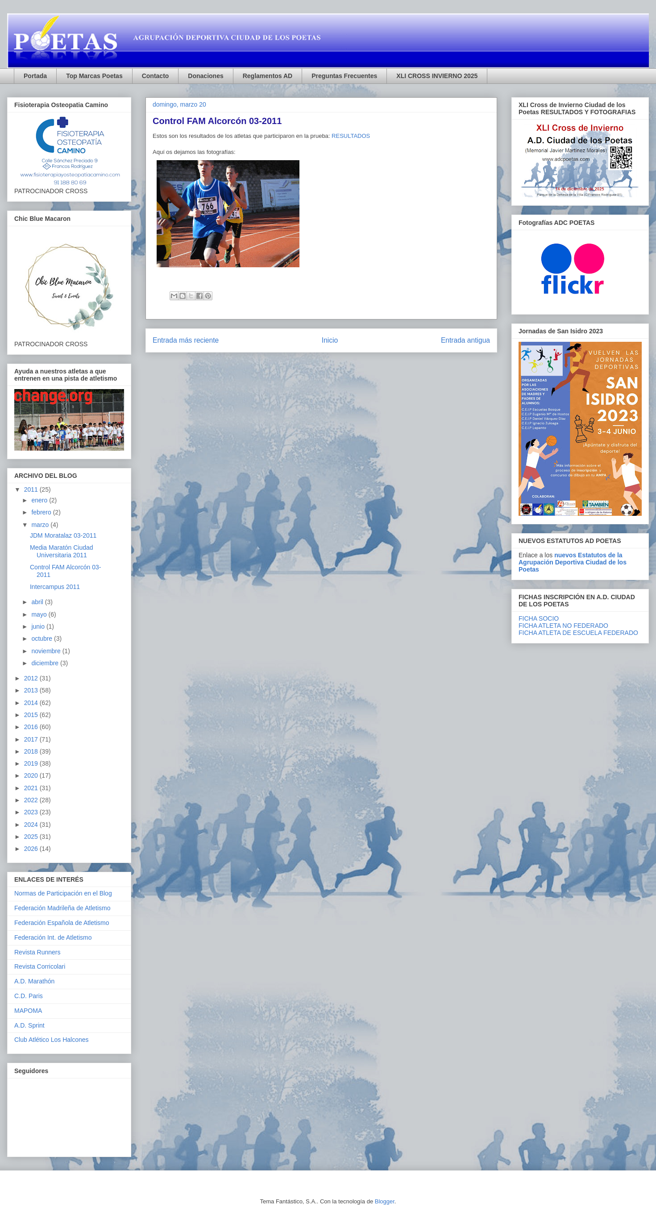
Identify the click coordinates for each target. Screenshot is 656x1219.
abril (38, 601)
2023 (32, 812)
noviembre (46, 651)
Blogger (384, 1201)
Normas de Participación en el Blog (63, 893)
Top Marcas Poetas (94, 75)
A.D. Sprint (29, 1025)
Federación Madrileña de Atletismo (62, 908)
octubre (42, 638)
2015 (32, 714)
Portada (35, 75)
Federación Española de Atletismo (61, 922)
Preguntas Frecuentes (344, 75)
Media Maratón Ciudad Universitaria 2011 (61, 551)
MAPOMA (28, 1010)
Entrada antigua (465, 340)
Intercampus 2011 (55, 586)
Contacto (155, 75)
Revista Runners (37, 952)
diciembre (45, 663)
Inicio (330, 340)
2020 (32, 775)
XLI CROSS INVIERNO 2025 (436, 75)
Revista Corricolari (39, 966)
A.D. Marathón (34, 981)
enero (40, 500)
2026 (32, 848)
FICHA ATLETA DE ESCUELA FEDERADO (578, 632)
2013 (32, 690)
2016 (32, 726)
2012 (32, 678)
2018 (32, 751)
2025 (32, 836)
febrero (42, 512)
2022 (32, 800)
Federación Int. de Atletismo (53, 937)
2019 (32, 763)
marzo (40, 524)
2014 (32, 702)
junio (38, 626)
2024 (32, 824)
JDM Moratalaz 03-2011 (63, 535)
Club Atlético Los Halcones (51, 1039)
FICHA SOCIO (539, 618)
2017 (32, 739)
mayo (39, 614)
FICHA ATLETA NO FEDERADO (563, 625)
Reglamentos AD (268, 75)
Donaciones (205, 75)
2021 (32, 788)
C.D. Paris (28, 995)
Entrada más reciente (186, 340)
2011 (32, 489)
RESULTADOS (351, 136)
